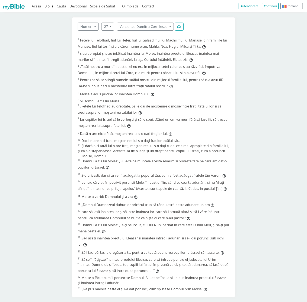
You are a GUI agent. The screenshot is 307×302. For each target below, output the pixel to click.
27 (106, 26)
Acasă (36, 6)
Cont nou (270, 6)
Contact (148, 6)
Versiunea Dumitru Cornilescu (144, 26)
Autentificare (249, 6)
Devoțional (78, 6)
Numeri (86, 26)
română (290, 6)
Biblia (49, 6)
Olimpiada (130, 6)
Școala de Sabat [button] (103, 6)
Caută (61, 6)
